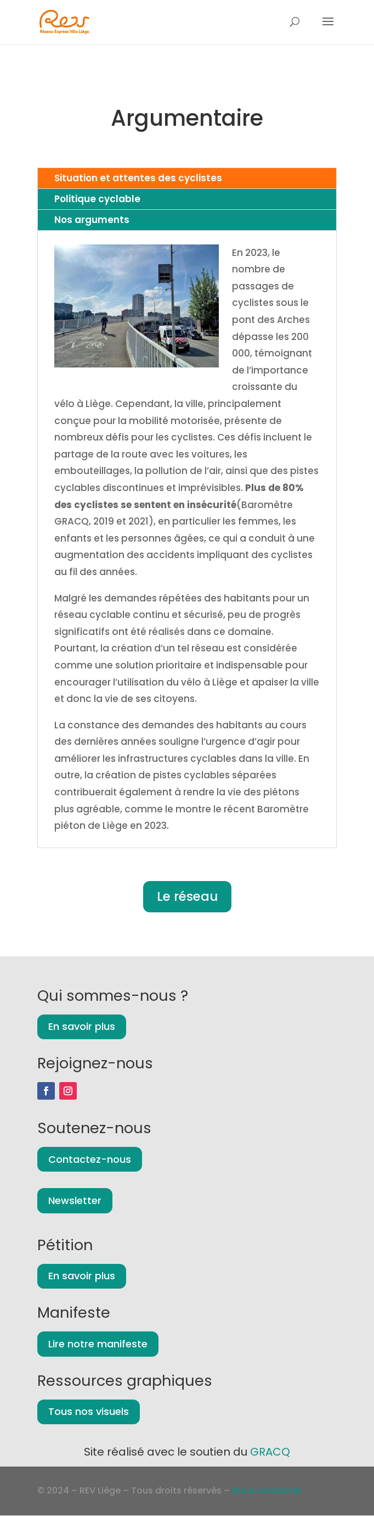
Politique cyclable (97, 198)
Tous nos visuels (88, 1411)
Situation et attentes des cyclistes (138, 178)
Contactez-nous (89, 1159)
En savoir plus (81, 1026)
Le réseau (187, 896)
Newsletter (74, 1200)
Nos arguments (91, 219)
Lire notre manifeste (98, 1344)
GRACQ (270, 1451)
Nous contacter (267, 1490)
